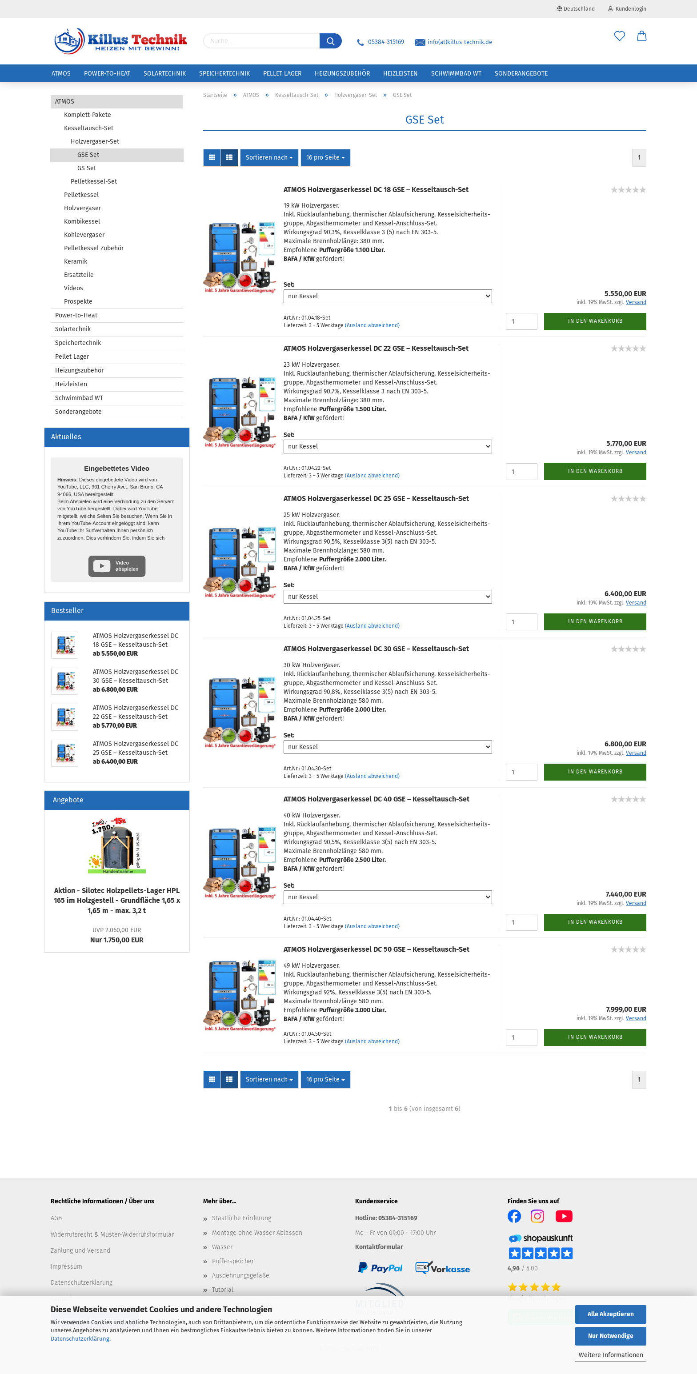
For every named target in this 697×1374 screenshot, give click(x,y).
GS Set (86, 168)
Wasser (222, 1247)
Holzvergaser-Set (95, 141)
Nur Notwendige (610, 1336)
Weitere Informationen (611, 1355)
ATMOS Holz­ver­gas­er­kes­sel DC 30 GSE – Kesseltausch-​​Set (376, 649)
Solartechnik (165, 73)
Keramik (75, 261)
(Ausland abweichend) (372, 325)
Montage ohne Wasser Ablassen (257, 1233)
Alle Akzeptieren (611, 1314)
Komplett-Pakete (87, 115)
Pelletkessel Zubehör (94, 248)
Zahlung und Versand (80, 1250)
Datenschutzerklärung (80, 1338)
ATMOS (61, 73)
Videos (73, 288)
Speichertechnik (224, 73)
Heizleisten (400, 73)
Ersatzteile (79, 275)
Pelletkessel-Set (94, 181)
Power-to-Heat (107, 73)
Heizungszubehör (342, 73)
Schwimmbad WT (456, 73)
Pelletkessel (81, 195)
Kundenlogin (627, 9)
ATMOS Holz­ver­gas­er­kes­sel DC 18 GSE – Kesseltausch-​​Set (376, 189)
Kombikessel (82, 221)
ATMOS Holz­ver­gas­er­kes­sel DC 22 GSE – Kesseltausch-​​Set (376, 348)
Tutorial (222, 1290)
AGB (56, 1218)
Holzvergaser (82, 208)
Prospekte (78, 301)
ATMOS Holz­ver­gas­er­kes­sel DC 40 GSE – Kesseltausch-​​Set (376, 799)
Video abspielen (127, 565)
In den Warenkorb (595, 321)
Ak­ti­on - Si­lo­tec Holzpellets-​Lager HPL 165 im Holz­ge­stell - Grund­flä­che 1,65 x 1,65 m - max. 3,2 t (117, 900)
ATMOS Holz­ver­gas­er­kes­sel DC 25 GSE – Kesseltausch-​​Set (376, 498)
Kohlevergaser (84, 235)
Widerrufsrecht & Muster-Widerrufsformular (112, 1234)
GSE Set (88, 155)
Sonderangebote (521, 73)
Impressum (66, 1266)
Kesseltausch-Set (88, 128)
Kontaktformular (379, 1247)
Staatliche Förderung (241, 1218)
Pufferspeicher (233, 1261)
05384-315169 (379, 42)
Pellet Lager (282, 73)
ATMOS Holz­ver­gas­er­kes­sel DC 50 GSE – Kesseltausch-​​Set (376, 949)
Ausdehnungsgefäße (240, 1275)
